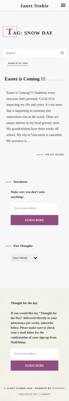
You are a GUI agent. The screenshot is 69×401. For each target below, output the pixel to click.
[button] (63, 5)
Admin (46, 394)
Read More (55, 154)
